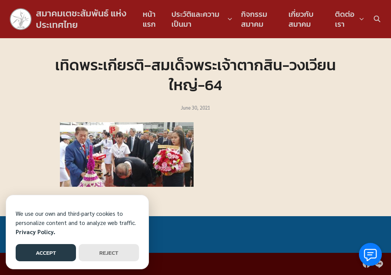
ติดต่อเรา (344, 19)
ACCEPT (46, 252)
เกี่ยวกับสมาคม (300, 19)
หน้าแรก (149, 19)
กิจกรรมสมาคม (254, 19)
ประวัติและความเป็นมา (195, 19)
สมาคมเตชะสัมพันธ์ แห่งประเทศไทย (81, 18)
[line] (378, 264)
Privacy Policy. (35, 231)
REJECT (108, 252)
